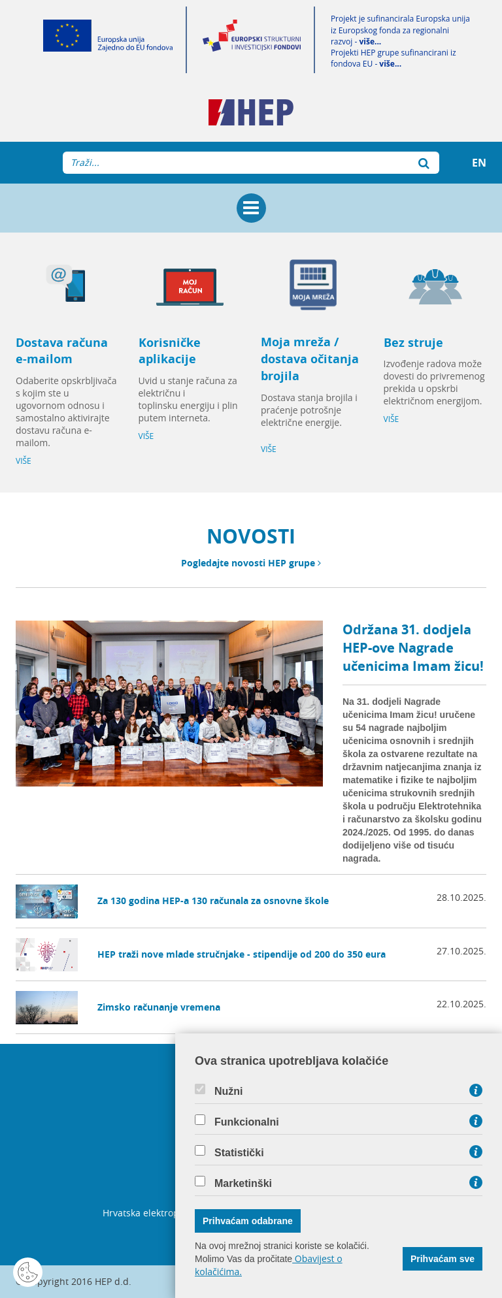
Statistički (239, 1153)
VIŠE (23, 460)
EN (479, 162)
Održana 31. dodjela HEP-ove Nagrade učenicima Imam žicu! (413, 648)
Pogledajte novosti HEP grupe (251, 563)
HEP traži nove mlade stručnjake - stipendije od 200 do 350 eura (241, 954)
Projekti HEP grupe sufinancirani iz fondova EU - (393, 58)
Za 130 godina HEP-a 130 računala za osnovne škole (213, 900)
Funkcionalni (246, 1122)
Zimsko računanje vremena (158, 1007)
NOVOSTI (251, 536)
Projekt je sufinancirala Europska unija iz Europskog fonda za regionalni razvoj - (400, 29)
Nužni (228, 1091)
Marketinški (243, 1183)
